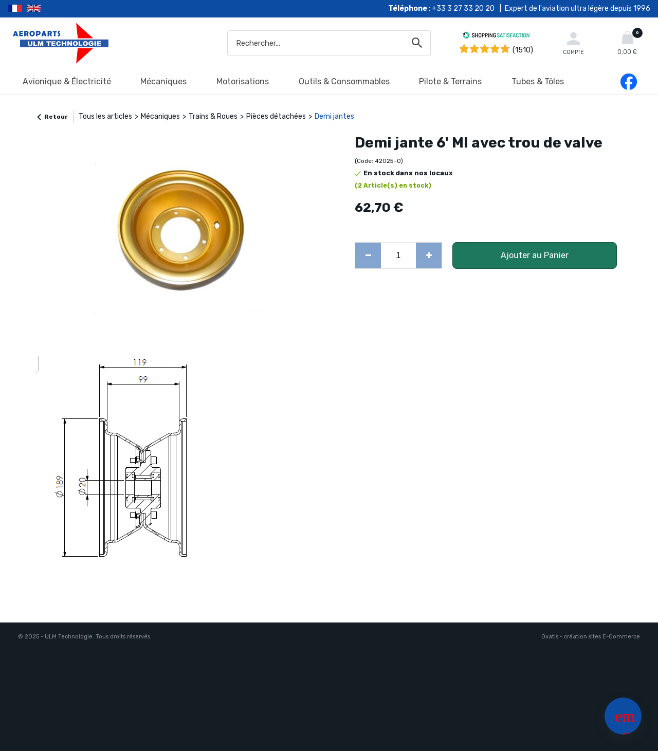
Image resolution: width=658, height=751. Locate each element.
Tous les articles (105, 116)
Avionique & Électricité (67, 81)
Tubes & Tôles (537, 81)
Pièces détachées (276, 116)
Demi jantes (334, 116)
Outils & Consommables (344, 81)
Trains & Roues (213, 116)
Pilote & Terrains (450, 81)
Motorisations (242, 81)
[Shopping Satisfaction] (496, 36)
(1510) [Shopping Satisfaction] (523, 50)
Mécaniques (163, 81)
